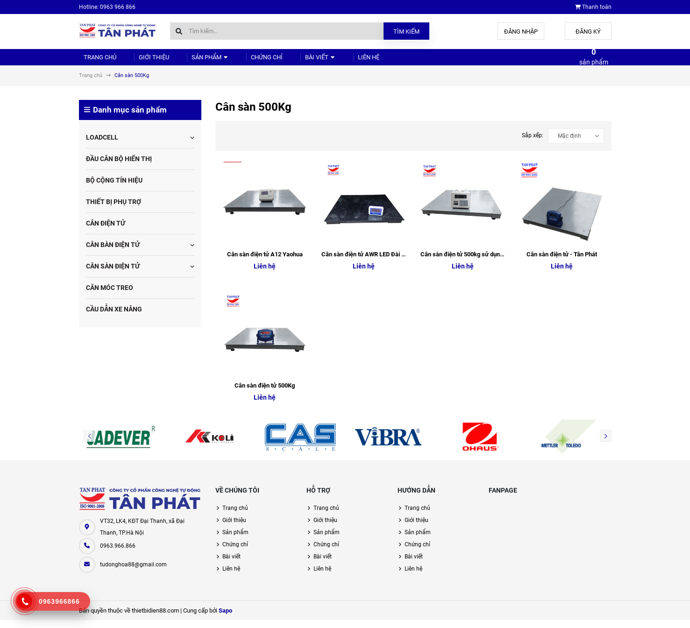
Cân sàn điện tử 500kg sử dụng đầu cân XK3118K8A (489, 262)
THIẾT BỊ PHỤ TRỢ (113, 209)
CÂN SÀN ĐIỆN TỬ (113, 274)
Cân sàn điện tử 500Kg (265, 393)
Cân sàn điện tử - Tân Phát (561, 262)
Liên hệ (333, 60)
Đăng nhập (521, 31)
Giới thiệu (143, 60)
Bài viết (291, 60)
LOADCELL (102, 145)
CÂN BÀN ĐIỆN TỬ (113, 252)
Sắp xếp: (532, 143)
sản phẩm (593, 60)
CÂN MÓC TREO (109, 295)
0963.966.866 (117, 553)
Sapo (225, 618)
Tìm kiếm (406, 31)
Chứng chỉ (244, 60)
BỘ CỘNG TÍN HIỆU (114, 188)
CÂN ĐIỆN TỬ (105, 231)
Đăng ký (588, 31)
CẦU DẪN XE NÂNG (114, 317)
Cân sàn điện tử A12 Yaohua (265, 262)
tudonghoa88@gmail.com (133, 572)
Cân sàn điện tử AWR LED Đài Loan (367, 262)
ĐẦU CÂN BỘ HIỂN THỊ (119, 166)
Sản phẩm (194, 60)
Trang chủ (96, 60)
